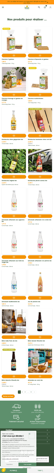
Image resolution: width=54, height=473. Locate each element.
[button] (39, 7)
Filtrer (13, 471)
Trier (40, 471)
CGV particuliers (27, 468)
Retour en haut (8, 396)
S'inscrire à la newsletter (27, 448)
